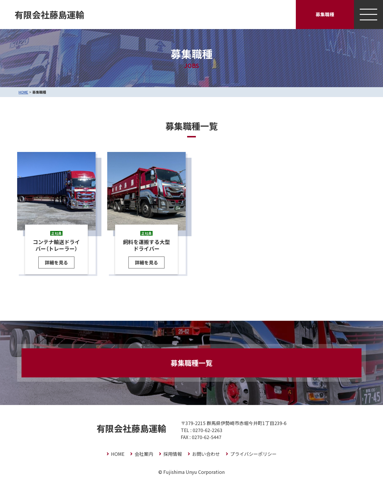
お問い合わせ (206, 453)
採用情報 (172, 453)
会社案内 (144, 453)
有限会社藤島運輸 (49, 14)
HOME (23, 91)
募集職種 (325, 14)
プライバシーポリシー (253, 453)
